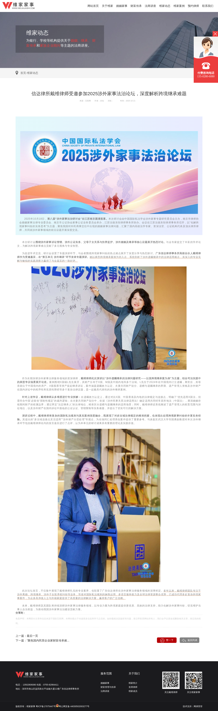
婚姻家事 (121, 5)
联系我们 (207, 5)
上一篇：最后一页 (27, 635)
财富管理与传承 (108, 687)
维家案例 (179, 5)
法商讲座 (150, 5)
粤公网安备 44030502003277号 (73, 706)
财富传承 (136, 5)
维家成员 (133, 691)
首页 (23, 73)
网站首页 (93, 5)
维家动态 (164, 5)
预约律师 (193, 5)
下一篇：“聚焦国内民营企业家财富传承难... (42, 640)
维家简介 (133, 683)
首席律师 (133, 687)
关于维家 (107, 5)
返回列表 (189, 640)
